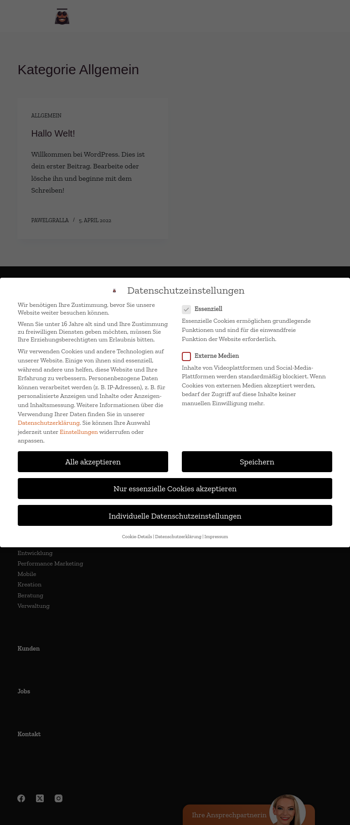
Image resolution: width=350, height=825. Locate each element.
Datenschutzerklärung (49, 423)
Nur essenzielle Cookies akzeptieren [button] (175, 488)
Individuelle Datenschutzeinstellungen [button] (175, 515)
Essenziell (205, 309)
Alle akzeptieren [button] (93, 461)
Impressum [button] (216, 537)
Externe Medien (213, 356)
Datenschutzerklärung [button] (178, 537)
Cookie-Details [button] (137, 537)
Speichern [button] (257, 461)
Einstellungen (79, 432)
